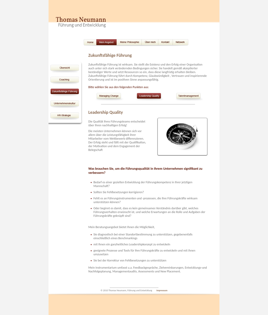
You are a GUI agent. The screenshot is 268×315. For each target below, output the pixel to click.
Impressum (162, 290)
